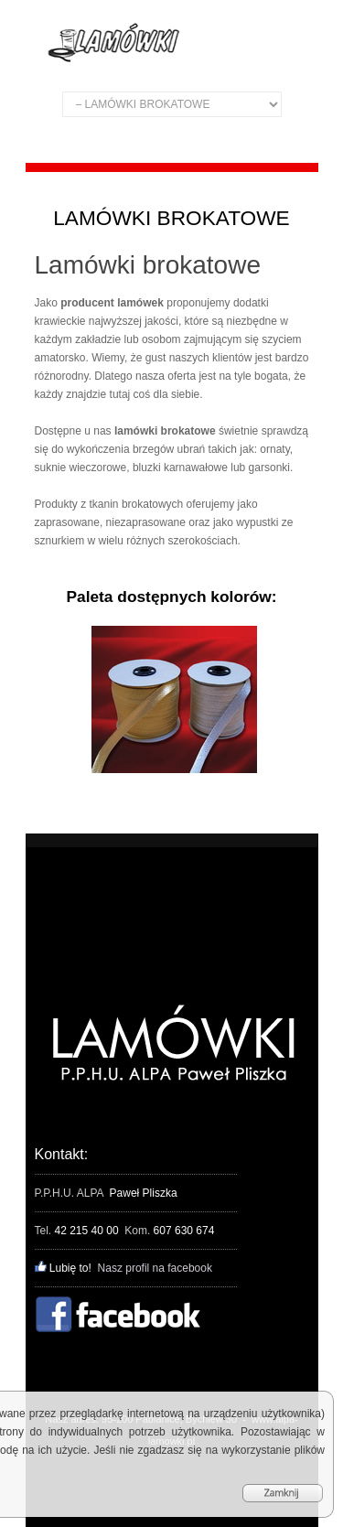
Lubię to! (63, 1268)
